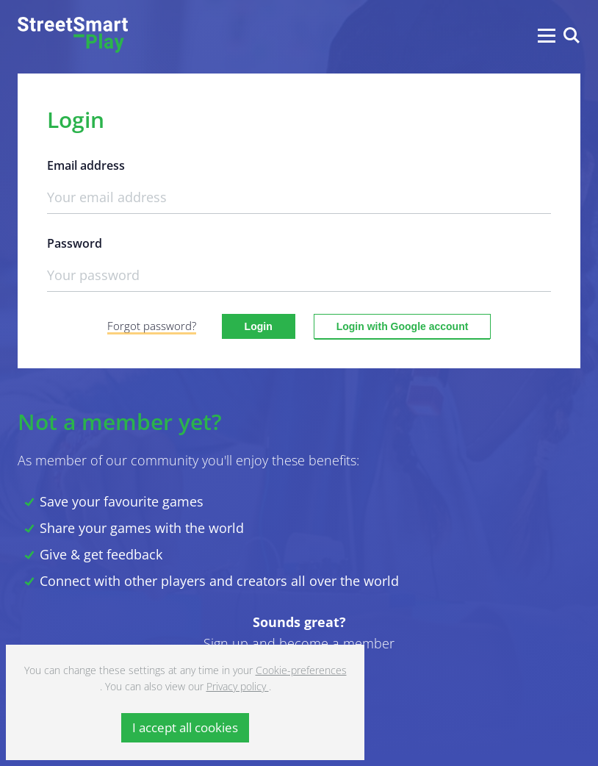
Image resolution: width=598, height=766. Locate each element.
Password (74, 243)
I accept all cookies (185, 727)
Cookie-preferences (301, 670)
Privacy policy (237, 686)
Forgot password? (151, 325)
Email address (86, 165)
